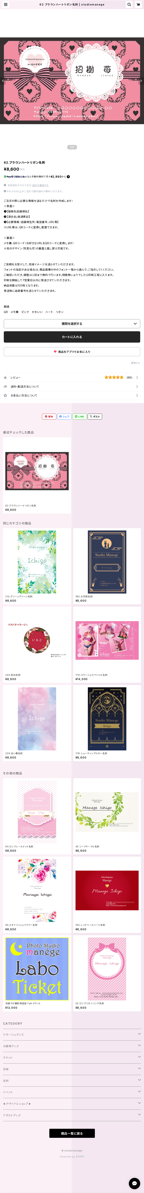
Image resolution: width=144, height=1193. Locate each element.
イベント (8, 1092)
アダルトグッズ (12, 1115)
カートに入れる (72, 337)
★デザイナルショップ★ (17, 1103)
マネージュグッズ (13, 1034)
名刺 (6, 1080)
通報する (135, 363)
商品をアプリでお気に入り (72, 351)
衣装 (6, 1069)
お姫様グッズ (11, 1046)
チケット (8, 1057)
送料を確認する (40, 185)
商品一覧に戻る (72, 1133)
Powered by (72, 1156)
